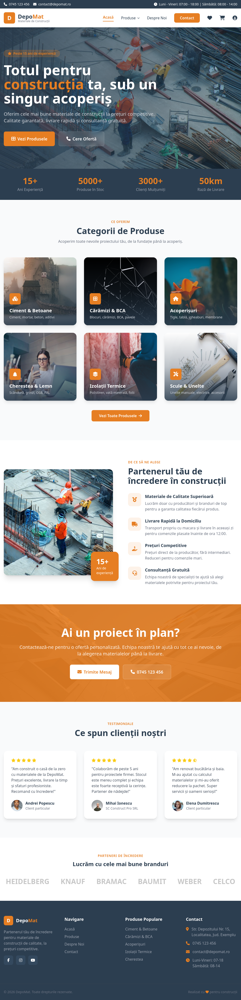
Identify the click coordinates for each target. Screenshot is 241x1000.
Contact (187, 18)
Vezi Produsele (29, 139)
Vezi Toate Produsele (120, 415)
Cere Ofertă (81, 139)
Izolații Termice (138, 951)
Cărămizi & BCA (139, 936)
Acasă (108, 17)
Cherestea (134, 959)
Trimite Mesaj (94, 672)
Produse (130, 18)
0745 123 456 (147, 672)
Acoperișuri (135, 944)
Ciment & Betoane (141, 929)
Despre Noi (157, 18)
